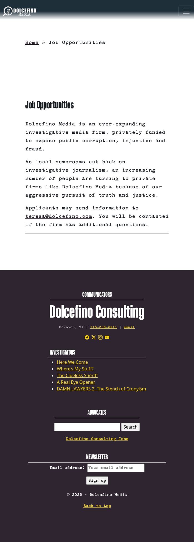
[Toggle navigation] (186, 11)
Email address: (97, 468)
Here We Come (72, 362)
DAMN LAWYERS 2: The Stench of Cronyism (101, 389)
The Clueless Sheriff (77, 375)
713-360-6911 (103, 327)
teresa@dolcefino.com (58, 216)
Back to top (97, 506)
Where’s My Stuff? (75, 369)
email (129, 327)
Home (32, 42)
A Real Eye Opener (76, 382)
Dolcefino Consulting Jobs (97, 439)
